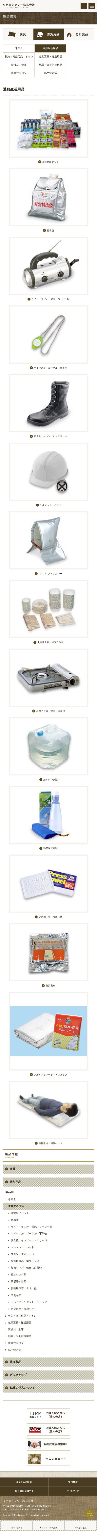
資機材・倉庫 (19, 64)
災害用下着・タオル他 (24, 1288)
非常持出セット (20, 1213)
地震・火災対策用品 (50, 64)
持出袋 (15, 1219)
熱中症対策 (50, 73)
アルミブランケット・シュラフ (29, 1301)
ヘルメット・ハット (22, 1247)
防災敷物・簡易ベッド (24, 1308)
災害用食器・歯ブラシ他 (25, 1261)
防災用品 (15, 1181)
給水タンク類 (18, 1274)
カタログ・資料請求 (48, 1528)
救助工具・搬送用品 (50, 56)
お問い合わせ (16, 1528)
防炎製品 (15, 1361)
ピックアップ (18, 1374)
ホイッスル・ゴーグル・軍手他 (29, 1233)
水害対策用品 (19, 73)
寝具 (12, 1168)
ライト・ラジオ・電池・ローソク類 (31, 1226)
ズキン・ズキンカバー (24, 1254)
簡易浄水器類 (18, 1281)
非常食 (19, 48)
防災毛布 (16, 1295)
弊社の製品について (22, 1387)
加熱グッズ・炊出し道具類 (26, 1267)
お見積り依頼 (81, 1528)
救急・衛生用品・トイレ (19, 56)
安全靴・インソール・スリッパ (29, 1240)
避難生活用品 (50, 48)
